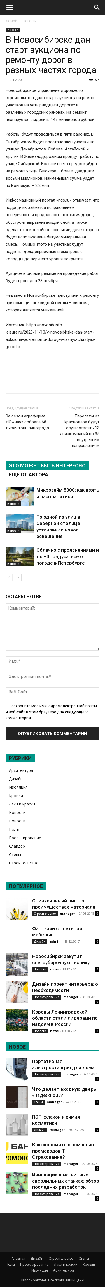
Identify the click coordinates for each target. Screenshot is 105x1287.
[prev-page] (9, 577)
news (54, 969)
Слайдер (17, 846)
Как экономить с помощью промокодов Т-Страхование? (63, 1151)
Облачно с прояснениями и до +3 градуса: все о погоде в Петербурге (67, 556)
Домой (11, 21)
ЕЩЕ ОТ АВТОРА (28, 475)
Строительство (24, 863)
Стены (15, 854)
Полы (14, 829)
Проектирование (25, 837)
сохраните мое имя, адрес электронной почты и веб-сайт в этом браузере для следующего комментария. (51, 712)
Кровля (16, 795)
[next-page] (18, 577)
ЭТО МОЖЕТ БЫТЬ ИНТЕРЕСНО (47, 466)
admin (55, 941)
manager (67, 913)
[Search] (97, 7)
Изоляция (18, 787)
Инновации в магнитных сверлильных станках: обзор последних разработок (65, 1181)
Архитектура (21, 770)
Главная (18, 1258)
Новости (30, 21)
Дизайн (16, 778)
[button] (9, 7)
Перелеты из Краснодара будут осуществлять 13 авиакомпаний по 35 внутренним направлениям (79, 431)
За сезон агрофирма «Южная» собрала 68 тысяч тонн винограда (27, 422)
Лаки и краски (22, 804)
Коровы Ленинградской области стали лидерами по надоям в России (65, 1018)
